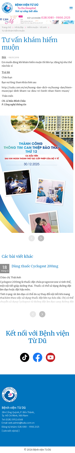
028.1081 (47, 17)
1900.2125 (63, 17)
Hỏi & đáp (19, 27)
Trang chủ (6, 27)
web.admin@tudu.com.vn (21, 422)
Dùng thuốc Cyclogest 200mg (35, 266)
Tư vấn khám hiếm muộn (13, 30)
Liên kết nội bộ (10, 430)
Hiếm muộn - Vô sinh (37, 27)
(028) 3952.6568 (14, 419)
